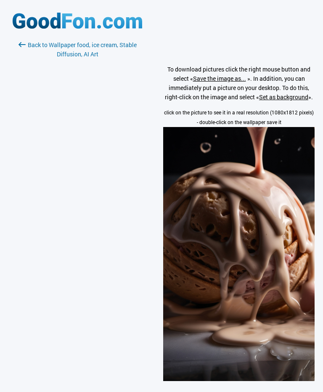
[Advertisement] (77, 158)
